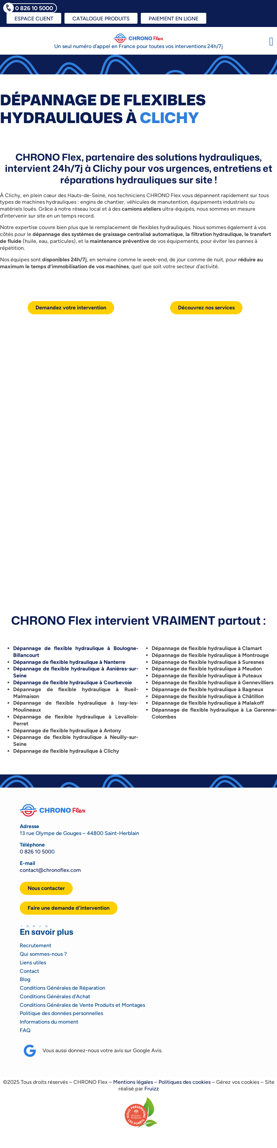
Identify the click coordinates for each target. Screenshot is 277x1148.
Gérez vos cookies (237, 1082)
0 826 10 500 (35, 851)
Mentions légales (133, 1082)
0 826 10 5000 (34, 8)
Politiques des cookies (185, 1082)
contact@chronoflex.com (50, 870)
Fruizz (151, 1088)
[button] (271, 41)
